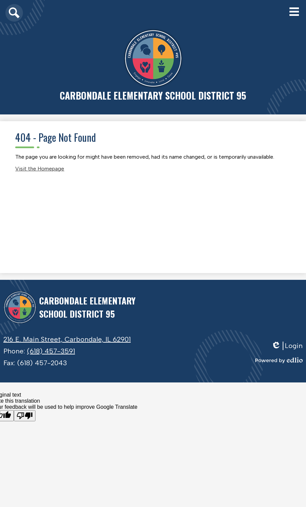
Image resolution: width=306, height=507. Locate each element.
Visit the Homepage (39, 168)
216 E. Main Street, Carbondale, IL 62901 (67, 339)
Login (287, 346)
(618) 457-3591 (51, 351)
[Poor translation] (24, 415)
